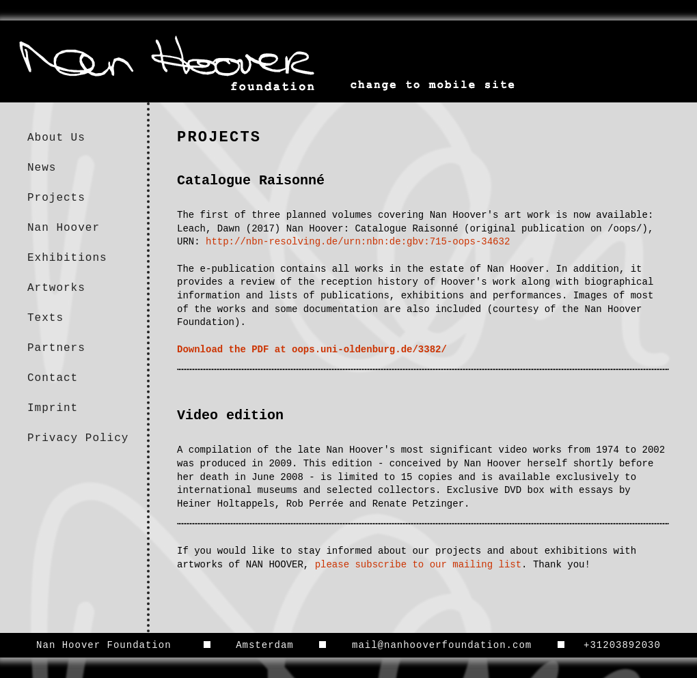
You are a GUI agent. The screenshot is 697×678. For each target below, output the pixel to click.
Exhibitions (67, 258)
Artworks (56, 288)
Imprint (52, 408)
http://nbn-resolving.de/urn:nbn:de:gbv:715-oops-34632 (358, 241)
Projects (56, 198)
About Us (56, 138)
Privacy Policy (77, 438)
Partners (56, 348)
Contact (52, 378)
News (41, 168)
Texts (45, 318)
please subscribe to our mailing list (418, 564)
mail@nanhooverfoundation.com (442, 645)
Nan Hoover (63, 228)
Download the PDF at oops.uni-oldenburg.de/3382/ (312, 349)
